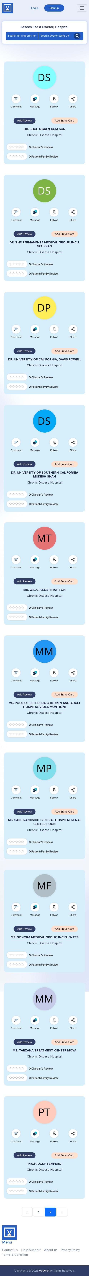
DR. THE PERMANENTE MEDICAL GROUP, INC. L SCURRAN (44, 244)
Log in (35, 8)
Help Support (31, 1250)
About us (50, 1250)
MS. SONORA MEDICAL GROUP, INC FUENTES (44, 937)
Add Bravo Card (64, 120)
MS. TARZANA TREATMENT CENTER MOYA (44, 1050)
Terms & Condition (15, 1255)
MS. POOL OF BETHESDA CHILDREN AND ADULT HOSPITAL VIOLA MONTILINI (45, 705)
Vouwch (44, 1270)
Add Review (24, 120)
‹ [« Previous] (27, 1212)
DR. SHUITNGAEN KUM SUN (44, 129)
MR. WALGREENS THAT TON (44, 590)
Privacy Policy (70, 1250)
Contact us (10, 1250)
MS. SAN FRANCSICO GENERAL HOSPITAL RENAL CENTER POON (44, 822)
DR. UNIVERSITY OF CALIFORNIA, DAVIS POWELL (44, 359)
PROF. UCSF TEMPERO (44, 1164)
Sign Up (54, 8)
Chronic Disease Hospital (44, 135)
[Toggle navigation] (82, 8)
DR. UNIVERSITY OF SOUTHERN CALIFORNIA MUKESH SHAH (44, 474)
